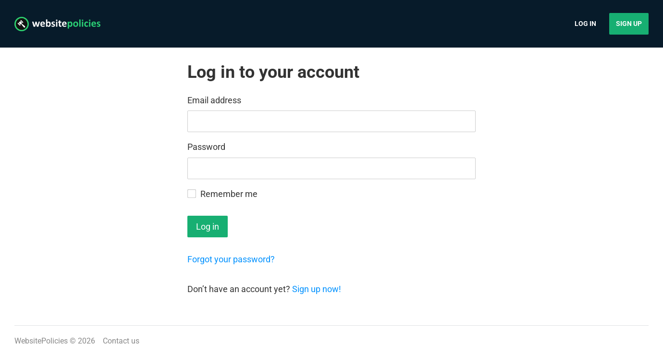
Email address (214, 100)
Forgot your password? (231, 259)
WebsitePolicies (41, 340)
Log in (585, 23)
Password (206, 147)
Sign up (629, 23)
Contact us (121, 340)
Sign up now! (316, 289)
